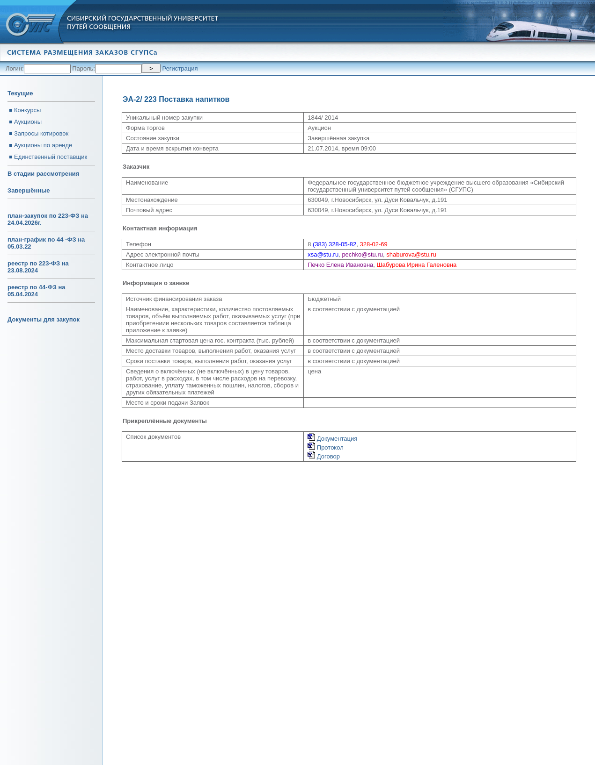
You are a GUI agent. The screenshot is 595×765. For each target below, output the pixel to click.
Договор (324, 456)
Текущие (20, 93)
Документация (332, 438)
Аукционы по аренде (43, 145)
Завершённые (28, 190)
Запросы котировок (41, 133)
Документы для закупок (43, 319)
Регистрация (180, 68)
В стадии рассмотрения (43, 173)
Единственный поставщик (50, 156)
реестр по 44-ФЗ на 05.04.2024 (36, 291)
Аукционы (28, 121)
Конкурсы (27, 110)
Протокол (326, 447)
